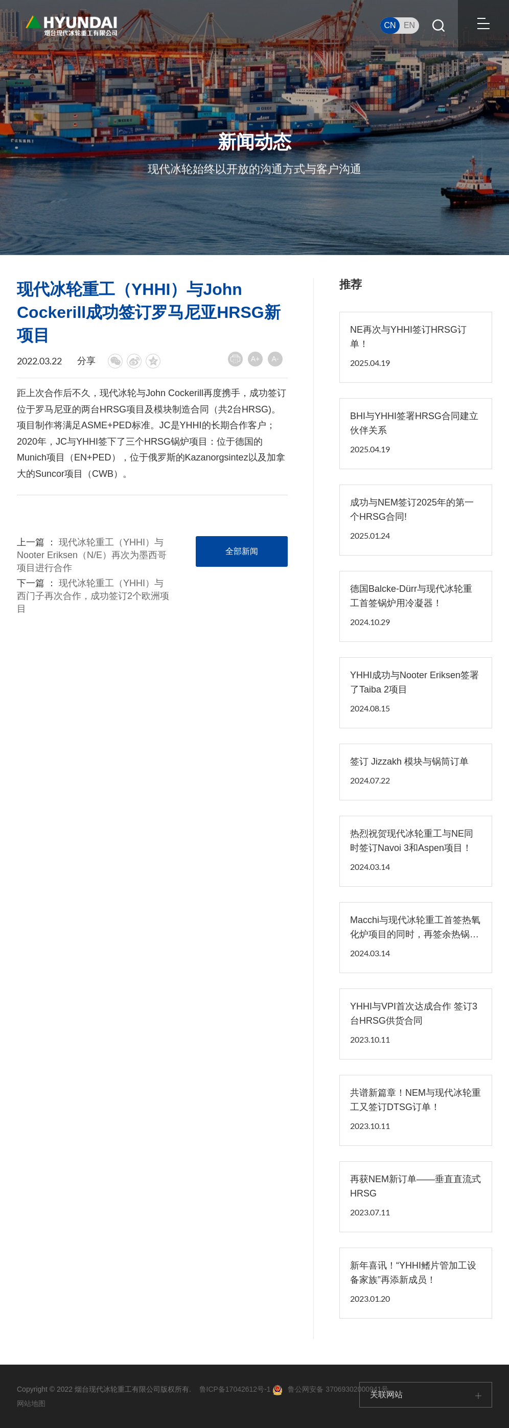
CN (390, 25)
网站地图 (31, 1403)
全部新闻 (241, 551)
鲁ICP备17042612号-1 (235, 1389)
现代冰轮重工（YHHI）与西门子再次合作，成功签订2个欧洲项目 (93, 596)
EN (409, 25)
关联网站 (425, 1394)
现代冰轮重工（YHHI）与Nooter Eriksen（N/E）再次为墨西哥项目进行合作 (92, 555)
